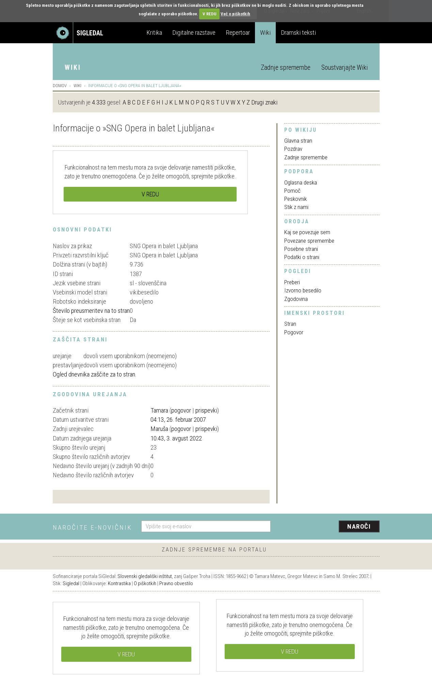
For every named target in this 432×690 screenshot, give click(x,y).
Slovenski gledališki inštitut (144, 576)
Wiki (265, 32)
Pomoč (292, 190)
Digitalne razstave (193, 32)
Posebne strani (301, 248)
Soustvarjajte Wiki (344, 67)
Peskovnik (295, 198)
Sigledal (71, 583)
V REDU (210, 13)
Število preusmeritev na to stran (91, 311)
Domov (60, 85)
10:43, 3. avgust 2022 (176, 438)
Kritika (154, 32)
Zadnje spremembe (285, 67)
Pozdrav (293, 148)
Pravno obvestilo (176, 583)
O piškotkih (145, 583)
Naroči (359, 526)
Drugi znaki (264, 102)
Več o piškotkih (235, 13)
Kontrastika (119, 583)
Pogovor (293, 332)
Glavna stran (298, 140)
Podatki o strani (301, 257)
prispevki (206, 410)
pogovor (181, 410)
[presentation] (329, 527)
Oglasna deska (300, 182)
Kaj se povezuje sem (307, 232)
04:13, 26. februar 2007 (178, 419)
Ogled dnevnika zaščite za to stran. (95, 374)
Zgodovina (296, 298)
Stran (290, 323)
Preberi (292, 282)
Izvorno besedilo (302, 290)
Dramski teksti (298, 32)
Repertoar (238, 32)
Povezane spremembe (309, 240)
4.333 (99, 102)
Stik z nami (296, 207)
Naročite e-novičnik (92, 527)
